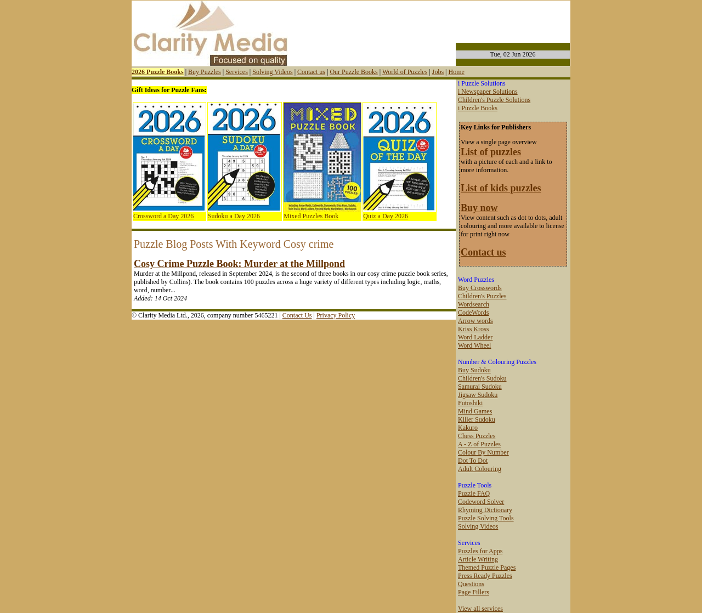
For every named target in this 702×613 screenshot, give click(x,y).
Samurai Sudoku (480, 386)
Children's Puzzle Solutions (494, 100)
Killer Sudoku (476, 419)
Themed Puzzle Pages (487, 567)
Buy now (479, 207)
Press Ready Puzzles (485, 576)
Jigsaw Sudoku (477, 395)
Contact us (311, 72)
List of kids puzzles (501, 188)
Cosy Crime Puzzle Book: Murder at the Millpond (239, 263)
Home (456, 72)
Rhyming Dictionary (485, 510)
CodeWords (473, 312)
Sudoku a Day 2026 (234, 216)
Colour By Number (483, 452)
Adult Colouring (479, 469)
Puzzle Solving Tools (486, 518)
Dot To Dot (473, 460)
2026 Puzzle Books (158, 72)
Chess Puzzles (476, 436)
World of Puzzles (404, 72)
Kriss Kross (473, 329)
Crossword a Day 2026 (163, 216)
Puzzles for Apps (480, 551)
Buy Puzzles (204, 72)
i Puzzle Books (477, 108)
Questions (471, 584)
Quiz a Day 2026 (385, 216)
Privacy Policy (335, 315)
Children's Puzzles (482, 296)
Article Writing (478, 559)
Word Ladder (475, 337)
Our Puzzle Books (353, 72)
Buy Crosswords (480, 288)
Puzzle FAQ (474, 493)
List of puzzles (491, 151)
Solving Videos (272, 72)
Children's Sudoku (482, 378)
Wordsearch (473, 304)
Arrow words (475, 321)
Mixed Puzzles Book (311, 216)
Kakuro (468, 428)
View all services (480, 608)
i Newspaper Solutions (488, 91)
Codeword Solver (481, 502)
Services (236, 72)
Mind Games (475, 411)
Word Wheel (474, 345)
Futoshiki (470, 403)
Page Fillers (473, 592)
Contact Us (297, 315)
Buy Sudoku (474, 370)
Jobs (438, 72)
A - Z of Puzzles (479, 444)
